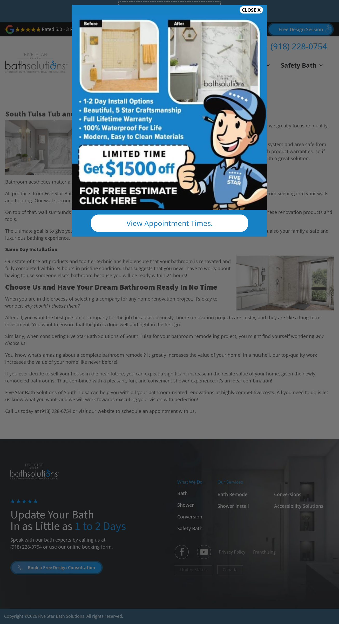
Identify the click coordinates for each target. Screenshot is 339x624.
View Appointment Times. (169, 223)
